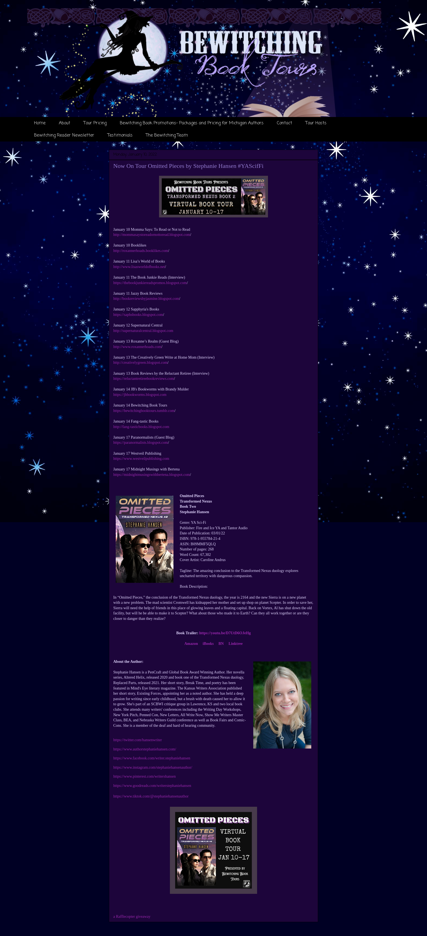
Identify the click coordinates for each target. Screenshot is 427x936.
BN (221, 644)
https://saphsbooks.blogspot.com (138, 315)
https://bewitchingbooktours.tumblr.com (144, 411)
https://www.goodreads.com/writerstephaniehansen (152, 786)
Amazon (191, 644)
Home (39, 123)
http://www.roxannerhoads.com (137, 347)
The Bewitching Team (167, 135)
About (64, 123)
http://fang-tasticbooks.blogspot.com (141, 427)
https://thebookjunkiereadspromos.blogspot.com (150, 283)
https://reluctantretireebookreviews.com (143, 379)
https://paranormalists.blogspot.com (140, 443)
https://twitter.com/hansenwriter (137, 740)
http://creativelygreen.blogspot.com (140, 363)
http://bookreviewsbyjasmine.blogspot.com (146, 299)
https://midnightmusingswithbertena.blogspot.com (151, 475)
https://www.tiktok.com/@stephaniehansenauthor (150, 796)
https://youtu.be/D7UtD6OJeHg (225, 633)
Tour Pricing (95, 123)
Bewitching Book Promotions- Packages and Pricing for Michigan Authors (192, 123)
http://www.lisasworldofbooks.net (139, 267)
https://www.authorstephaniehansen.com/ (144, 749)
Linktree (235, 644)
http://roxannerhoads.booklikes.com (140, 251)
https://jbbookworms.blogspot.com (139, 395)
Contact (284, 123)
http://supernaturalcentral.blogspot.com (143, 331)
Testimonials (120, 135)
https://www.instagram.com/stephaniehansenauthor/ (152, 767)
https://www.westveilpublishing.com (141, 459)
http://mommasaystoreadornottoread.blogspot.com (151, 235)
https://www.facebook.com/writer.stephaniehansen (151, 758)
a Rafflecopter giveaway (132, 917)
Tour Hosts (316, 123)
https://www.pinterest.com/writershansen (144, 776)
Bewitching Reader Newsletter (64, 135)
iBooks (208, 644)
